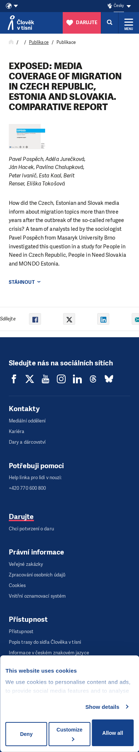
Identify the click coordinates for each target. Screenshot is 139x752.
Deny (26, 734)
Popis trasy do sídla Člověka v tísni (45, 642)
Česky (119, 5)
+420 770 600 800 (27, 488)
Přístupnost (21, 631)
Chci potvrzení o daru (31, 529)
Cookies (17, 585)
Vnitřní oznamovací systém (37, 596)
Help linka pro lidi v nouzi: (35, 477)
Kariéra (17, 431)
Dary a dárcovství (27, 442)
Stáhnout (22, 282)
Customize (69, 734)
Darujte (21, 516)
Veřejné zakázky (26, 564)
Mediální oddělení (27, 421)
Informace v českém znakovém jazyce (49, 653)
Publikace (39, 42)
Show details (102, 707)
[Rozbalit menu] (128, 23)
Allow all (112, 733)
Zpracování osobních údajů (37, 575)
